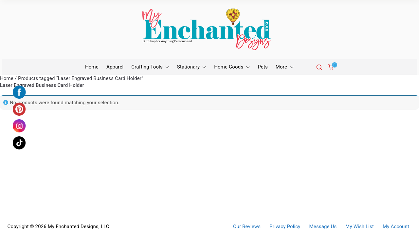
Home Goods (232, 67)
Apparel (114, 67)
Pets (263, 67)
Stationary (191, 67)
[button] (166, 67)
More (285, 67)
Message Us (323, 226)
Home (92, 67)
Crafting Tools (150, 67)
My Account (396, 226)
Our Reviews (247, 226)
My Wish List (359, 226)
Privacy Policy (284, 226)
